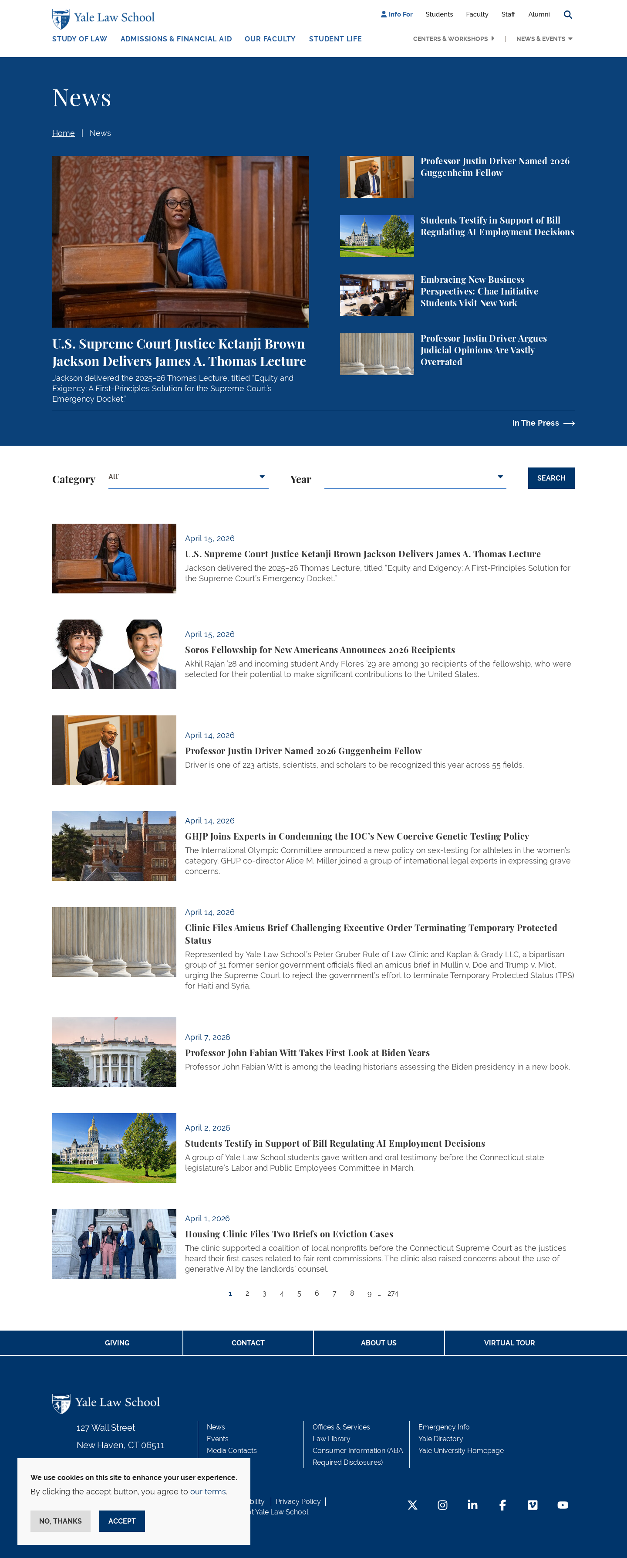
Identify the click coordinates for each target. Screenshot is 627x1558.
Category (73, 480)
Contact (248, 1343)
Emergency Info (444, 1427)
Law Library (332, 1439)
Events (218, 1439)
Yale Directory (440, 1439)
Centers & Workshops (450, 38)
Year (300, 480)
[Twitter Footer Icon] (412, 1506)
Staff (509, 14)
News (100, 133)
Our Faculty (270, 39)
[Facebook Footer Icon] (502, 1506)
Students (439, 14)
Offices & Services (341, 1427)
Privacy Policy (298, 1501)
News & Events (541, 38)
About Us (379, 1343)
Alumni (539, 14)
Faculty (477, 14)
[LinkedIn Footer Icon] (472, 1506)
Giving (117, 1343)
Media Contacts (232, 1450)
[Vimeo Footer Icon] (532, 1506)
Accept (122, 1521)
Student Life (335, 39)
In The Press (535, 422)
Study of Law (80, 39)
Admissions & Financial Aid (176, 39)
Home (63, 133)
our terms (208, 1491)
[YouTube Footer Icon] (562, 1506)
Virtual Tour (509, 1343)
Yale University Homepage (461, 1450)
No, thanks (60, 1521)
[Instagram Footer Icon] (442, 1506)
